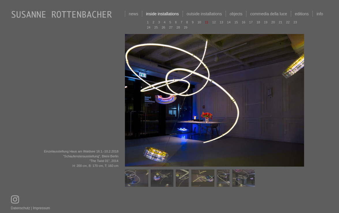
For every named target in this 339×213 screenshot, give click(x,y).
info (319, 14)
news (133, 14)
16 (243, 22)
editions (302, 14)
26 (163, 27)
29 (185, 27)
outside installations (204, 14)
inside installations (162, 14)
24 (148, 27)
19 (265, 22)
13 (221, 22)
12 (214, 22)
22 (288, 22)
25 (156, 27)
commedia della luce (268, 14)
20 (273, 22)
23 (295, 22)
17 (251, 22)
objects (236, 14)
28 (178, 27)
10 (199, 22)
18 (258, 22)
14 (229, 22)
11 (206, 22)
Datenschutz (20, 208)
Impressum (41, 208)
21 (280, 22)
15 (236, 22)
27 (171, 27)
